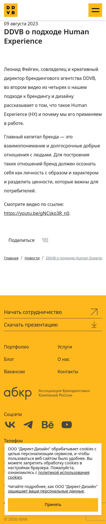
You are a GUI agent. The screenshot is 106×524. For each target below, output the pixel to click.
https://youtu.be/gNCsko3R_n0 (36, 213)
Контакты (68, 371)
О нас (64, 359)
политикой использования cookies (49, 475)
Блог (9, 359)
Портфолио (16, 347)
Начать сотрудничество (33, 312)
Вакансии (14, 371)
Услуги (65, 347)
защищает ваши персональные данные (46, 491)
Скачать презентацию (31, 324)
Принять (53, 504)
